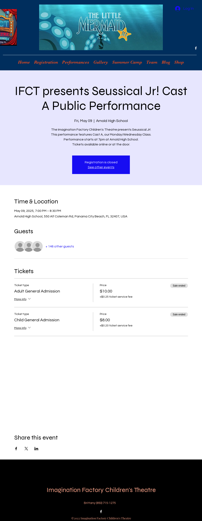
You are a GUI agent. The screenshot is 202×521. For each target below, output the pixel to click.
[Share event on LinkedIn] (36, 448)
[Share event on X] (26, 448)
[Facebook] (196, 48)
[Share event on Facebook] (16, 448)
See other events (101, 167)
